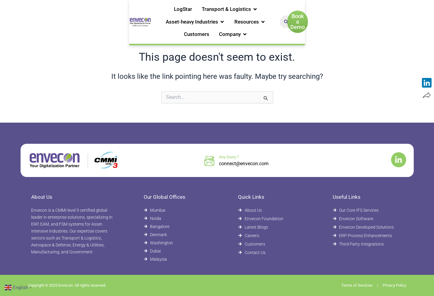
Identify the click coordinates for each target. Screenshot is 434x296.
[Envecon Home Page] (45, 14)
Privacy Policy (394, 285)
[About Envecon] (270, 210)
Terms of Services (357, 285)
